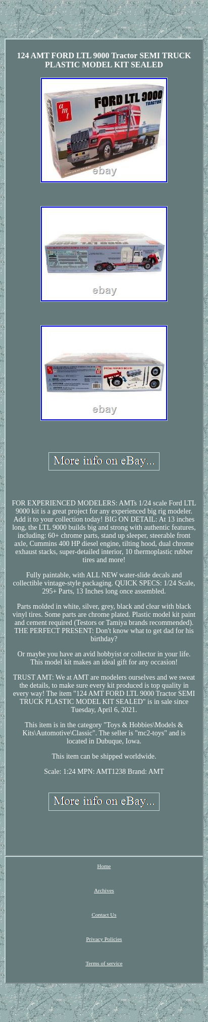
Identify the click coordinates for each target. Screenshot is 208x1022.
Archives (104, 890)
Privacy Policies (104, 939)
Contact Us (103, 915)
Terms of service (103, 963)
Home (104, 866)
